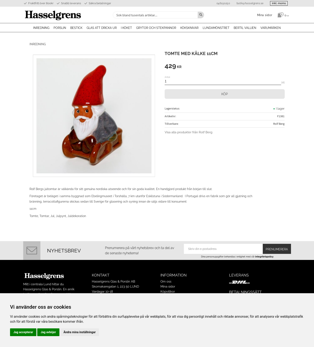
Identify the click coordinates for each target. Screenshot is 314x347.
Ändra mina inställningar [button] (80, 332)
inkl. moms (279, 3)
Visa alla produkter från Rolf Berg (188, 132)
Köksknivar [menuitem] (189, 28)
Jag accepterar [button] (23, 332)
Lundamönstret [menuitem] (216, 28)
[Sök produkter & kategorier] (155, 15)
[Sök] (201, 15)
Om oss (165, 281)
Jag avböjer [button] (48, 332)
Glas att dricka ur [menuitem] (102, 28)
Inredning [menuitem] (41, 28)
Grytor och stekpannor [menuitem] (156, 28)
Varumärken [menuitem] (270, 28)
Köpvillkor (167, 291)
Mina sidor (167, 286)
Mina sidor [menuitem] (264, 15)
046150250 (223, 3)
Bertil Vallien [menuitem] (245, 28)
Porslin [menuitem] (60, 28)
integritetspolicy (264, 256)
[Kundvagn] (282, 15)
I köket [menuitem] (126, 28)
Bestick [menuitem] (76, 28)
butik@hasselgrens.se (250, 3)
